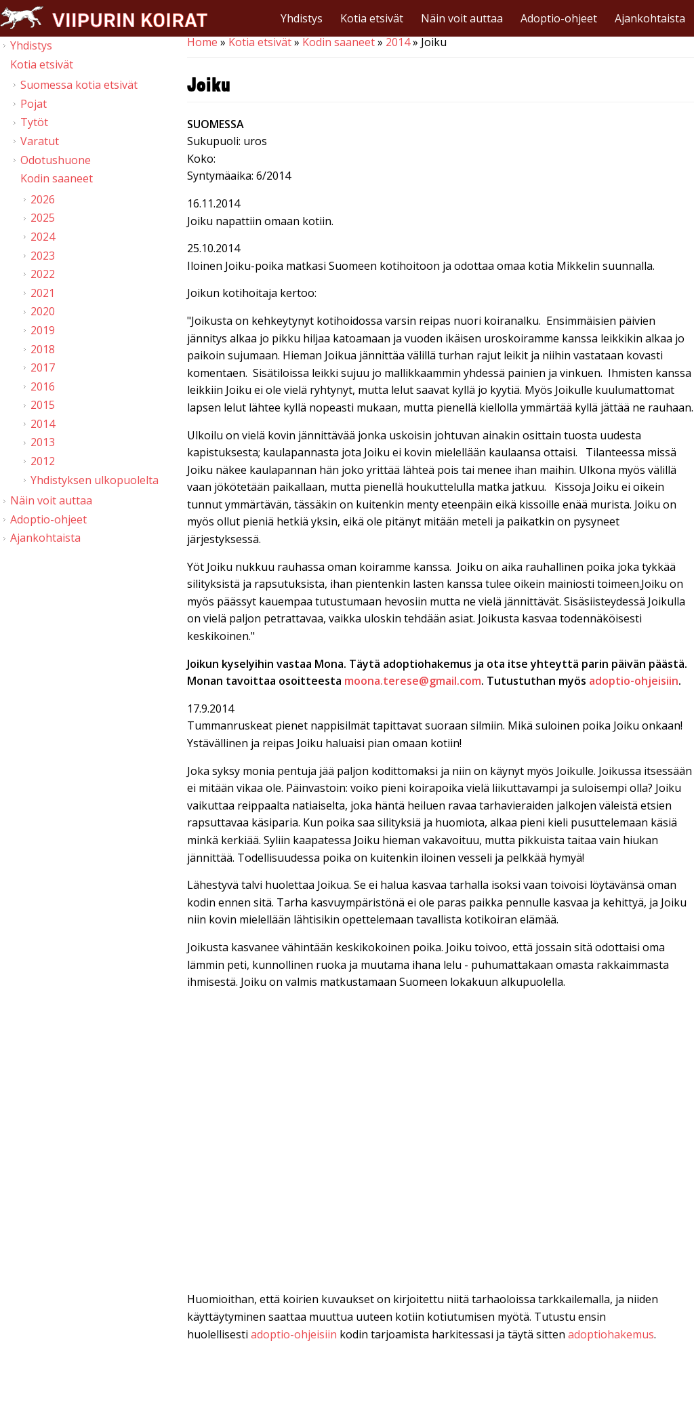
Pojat (33, 103)
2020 (42, 311)
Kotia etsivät (371, 18)
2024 (42, 236)
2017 (42, 367)
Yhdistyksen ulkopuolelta (94, 480)
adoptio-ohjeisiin (294, 1334)
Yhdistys (302, 18)
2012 (42, 461)
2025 (42, 217)
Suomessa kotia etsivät (79, 84)
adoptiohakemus (611, 1334)
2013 (42, 442)
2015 (42, 404)
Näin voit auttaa (462, 18)
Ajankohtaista (650, 18)
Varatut (39, 141)
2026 (42, 199)
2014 (398, 42)
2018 (42, 349)
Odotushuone (55, 160)
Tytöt (34, 122)
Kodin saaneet (338, 42)
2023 (42, 255)
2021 (42, 292)
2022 (42, 273)
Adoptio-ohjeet (558, 18)
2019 (42, 330)
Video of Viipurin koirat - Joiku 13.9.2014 (440, 1143)
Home (202, 42)
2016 (42, 386)
